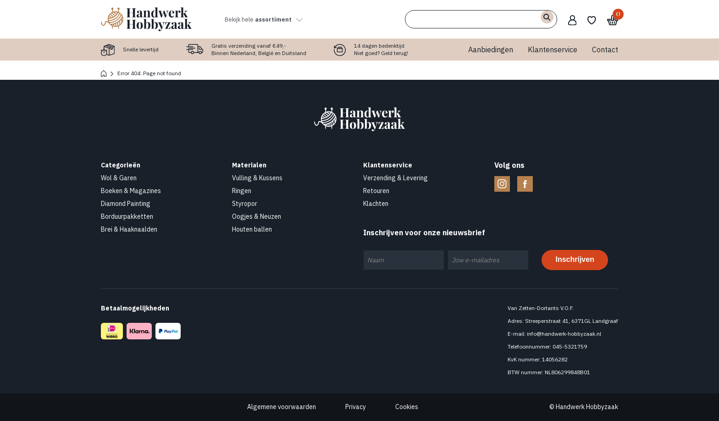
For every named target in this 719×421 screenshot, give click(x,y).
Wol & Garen (119, 178)
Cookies (406, 407)
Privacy (355, 407)
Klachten (375, 203)
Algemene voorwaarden (281, 407)
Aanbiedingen (490, 49)
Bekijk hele (270, 19)
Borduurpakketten (127, 216)
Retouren (376, 191)
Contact (605, 49)
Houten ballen (252, 229)
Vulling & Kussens (257, 178)
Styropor (244, 203)
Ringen (241, 191)
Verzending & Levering (395, 178)
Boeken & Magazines (131, 191)
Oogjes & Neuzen (256, 216)
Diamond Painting (125, 203)
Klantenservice (552, 49)
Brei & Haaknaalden (129, 229)
